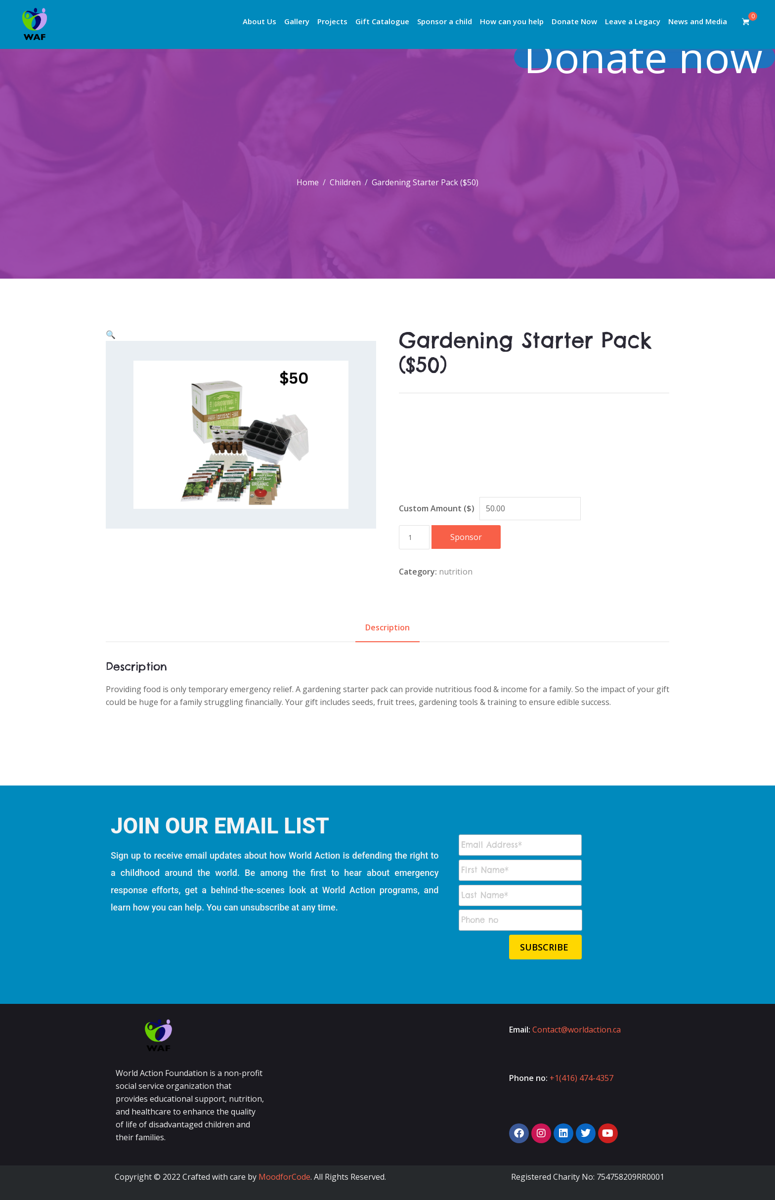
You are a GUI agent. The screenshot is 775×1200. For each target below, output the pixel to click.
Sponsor (466, 537)
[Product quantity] (414, 537)
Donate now (650, 57)
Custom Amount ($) (436, 508)
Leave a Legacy (632, 21)
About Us (259, 21)
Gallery (296, 21)
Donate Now (574, 21)
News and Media (697, 21)
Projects (332, 21)
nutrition (456, 571)
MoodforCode (284, 1176)
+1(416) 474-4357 (581, 1078)
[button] (111, 334)
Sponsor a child (444, 21)
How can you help (512, 21)
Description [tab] (387, 627)
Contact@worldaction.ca (576, 1029)
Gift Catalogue (382, 21)
